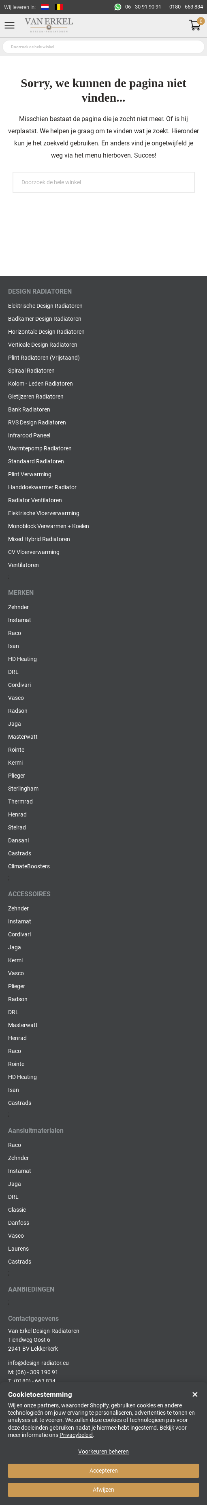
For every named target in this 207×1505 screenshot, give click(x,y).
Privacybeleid (76, 1435)
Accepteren (104, 1470)
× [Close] (195, 1394)
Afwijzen (103, 1489)
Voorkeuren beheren (103, 1451)
